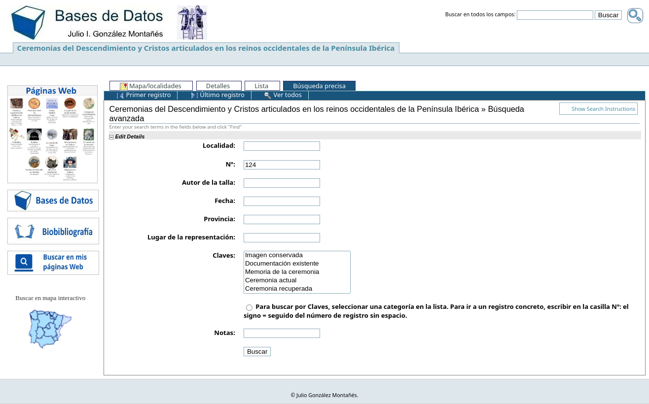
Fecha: (225, 200)
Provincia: (219, 218)
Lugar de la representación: (191, 237)
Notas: (224, 332)
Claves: (224, 255)
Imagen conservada (297, 255)
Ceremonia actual (297, 280)
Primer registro (143, 94)
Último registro (217, 94)
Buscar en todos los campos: (480, 14)
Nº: (230, 164)
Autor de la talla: (208, 182)
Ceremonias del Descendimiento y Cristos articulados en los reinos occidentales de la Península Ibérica (206, 48)
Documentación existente (297, 264)
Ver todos (283, 94)
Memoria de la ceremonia (297, 272)
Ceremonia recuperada (297, 289)
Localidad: (219, 145)
